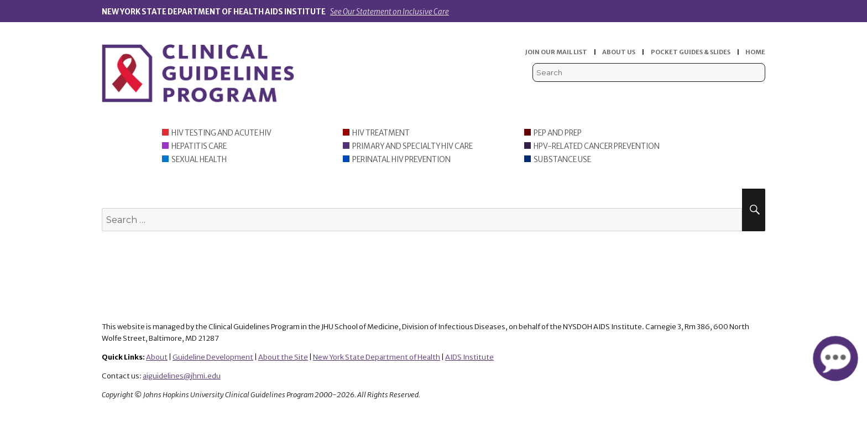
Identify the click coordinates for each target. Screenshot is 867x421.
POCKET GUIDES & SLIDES (690, 52)
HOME (755, 52)
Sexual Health (199, 159)
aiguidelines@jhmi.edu (182, 376)
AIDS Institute (469, 357)
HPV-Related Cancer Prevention (597, 146)
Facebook (725, 94)
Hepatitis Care (199, 146)
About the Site (283, 357)
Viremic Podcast (707, 94)
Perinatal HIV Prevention (401, 159)
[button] (835, 358)
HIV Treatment (381, 133)
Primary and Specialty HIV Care (412, 146)
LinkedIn (741, 94)
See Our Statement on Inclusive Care (389, 12)
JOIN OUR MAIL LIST (556, 52)
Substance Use (562, 159)
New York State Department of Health (376, 357)
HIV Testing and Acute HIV (221, 133)
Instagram (758, 94)
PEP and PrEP (558, 133)
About (157, 357)
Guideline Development (213, 357)
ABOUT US (618, 52)
